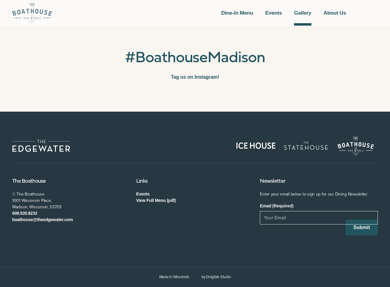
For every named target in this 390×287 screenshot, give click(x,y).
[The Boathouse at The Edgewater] (32, 12)
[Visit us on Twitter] (368, 12)
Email (276, 205)
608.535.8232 (24, 213)
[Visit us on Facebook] (360, 12)
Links (141, 181)
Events (273, 13)
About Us (335, 13)
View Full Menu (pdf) (156, 200)
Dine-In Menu (237, 13)
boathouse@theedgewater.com (42, 219)
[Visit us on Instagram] (375, 12)
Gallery (302, 13)
